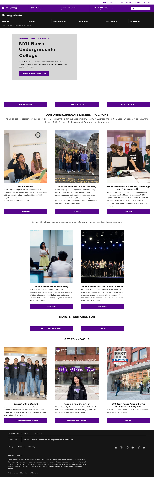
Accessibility (31, 447)
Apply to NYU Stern (128, 104)
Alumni (137, 2)
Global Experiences (59, 21)
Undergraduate (12, 15)
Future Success (135, 21)
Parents (103, 329)
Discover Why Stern (77, 104)
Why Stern (5, 21)
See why (128, 421)
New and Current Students (51, 329)
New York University (15, 455)
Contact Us (27, 433)
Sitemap (20, 447)
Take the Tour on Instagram (77, 421)
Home (4, 25)
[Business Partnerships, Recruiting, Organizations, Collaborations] (109, 8)
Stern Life (148, 2)
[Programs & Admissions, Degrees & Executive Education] (73, 8)
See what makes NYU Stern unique (34, 74)
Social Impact (83, 21)
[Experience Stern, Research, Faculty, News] (42, 8)
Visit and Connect (25, 104)
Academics (31, 21)
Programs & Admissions (14, 25)
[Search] (133, 8)
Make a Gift (14, 440)
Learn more (26, 211)
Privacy (10, 447)
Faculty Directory (14, 433)
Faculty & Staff (126, 2)
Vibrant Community (111, 21)
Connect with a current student (26, 421)
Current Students (109, 2)
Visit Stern (38, 433)
